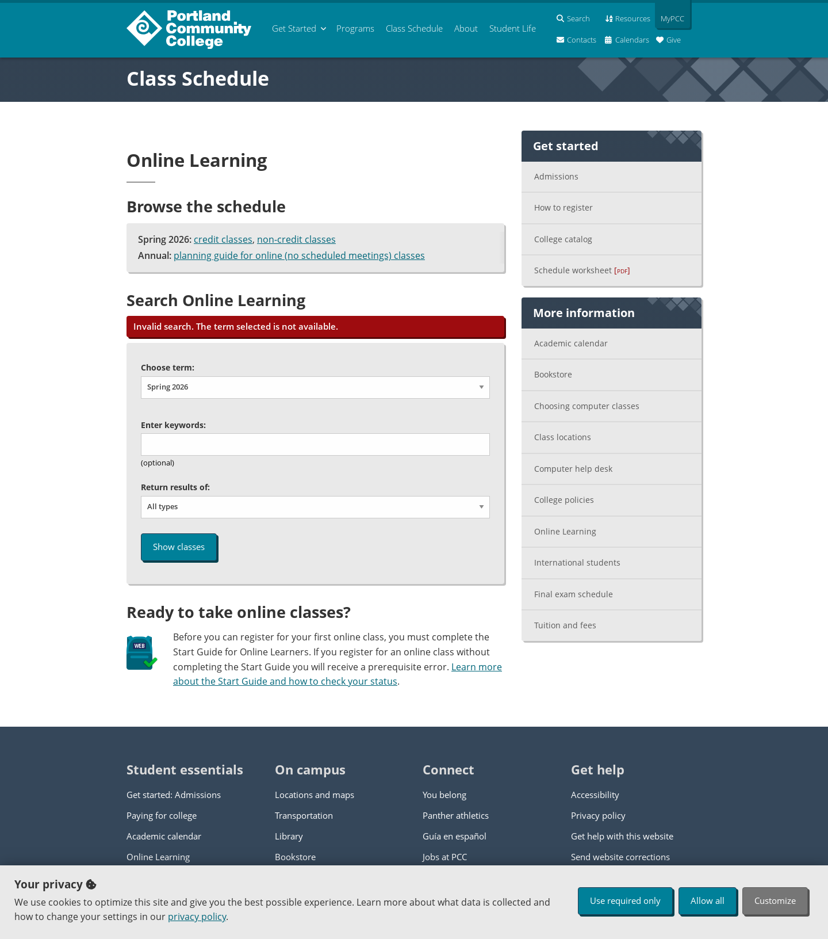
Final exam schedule (573, 594)
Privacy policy (598, 815)
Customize (775, 900)
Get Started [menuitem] (294, 28)
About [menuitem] (466, 28)
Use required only (625, 900)
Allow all (707, 900)
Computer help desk (573, 468)
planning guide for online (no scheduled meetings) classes (299, 255)
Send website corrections (620, 856)
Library (289, 836)
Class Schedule (197, 78)
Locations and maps (314, 794)
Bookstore (553, 374)
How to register (563, 207)
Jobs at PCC (445, 856)
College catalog (563, 239)
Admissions (556, 176)
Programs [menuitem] (355, 28)
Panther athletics (456, 815)
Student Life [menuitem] (512, 28)
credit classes (223, 239)
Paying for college (161, 815)
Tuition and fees (565, 625)
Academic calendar (571, 343)
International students (577, 562)
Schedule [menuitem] (414, 28)
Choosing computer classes (586, 405)
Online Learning (565, 531)
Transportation (304, 815)
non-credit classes (296, 239)
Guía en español (454, 836)
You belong (444, 794)
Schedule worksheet (582, 270)
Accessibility (595, 794)
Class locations (562, 437)
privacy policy (197, 916)
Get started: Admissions (173, 794)
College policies (564, 499)
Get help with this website (622, 836)
